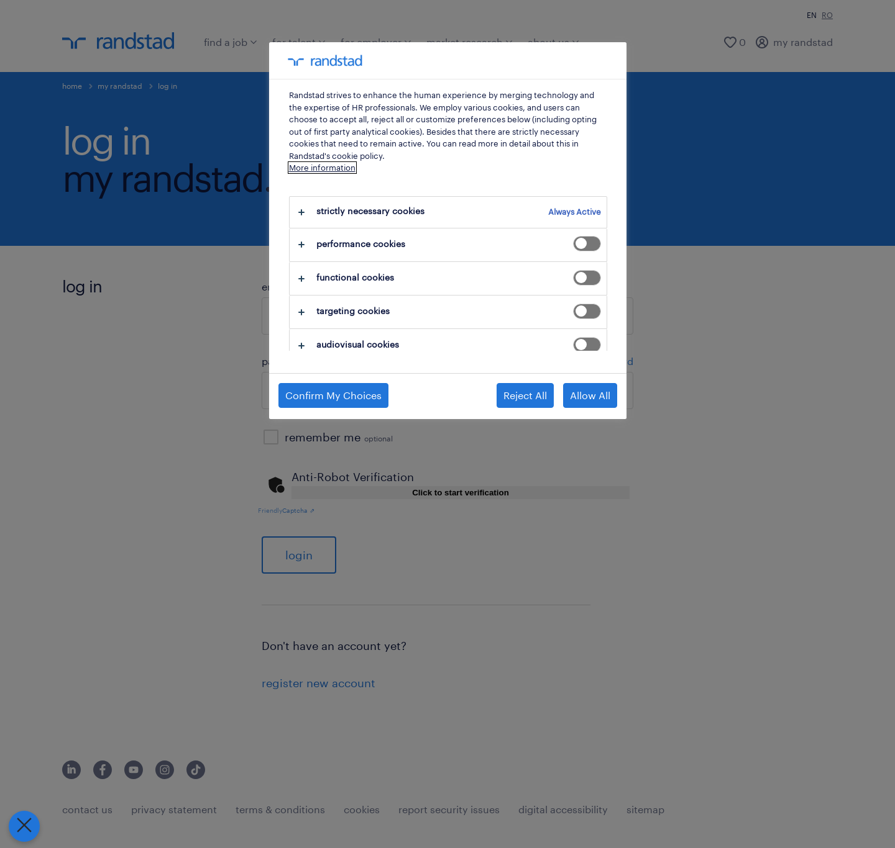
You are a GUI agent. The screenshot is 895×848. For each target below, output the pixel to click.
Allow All (590, 395)
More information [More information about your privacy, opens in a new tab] (322, 168)
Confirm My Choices (333, 395)
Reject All (525, 395)
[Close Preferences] (21, 826)
